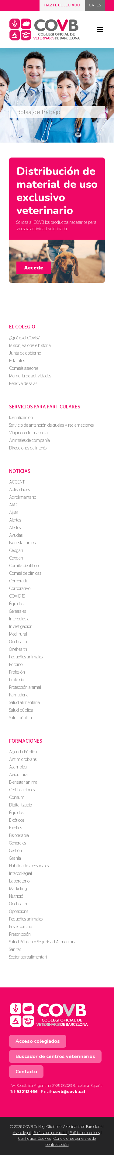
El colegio (22, 326)
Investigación (21, 627)
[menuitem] (91, 5)
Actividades (19, 490)
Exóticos (16, 820)
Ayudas (15, 535)
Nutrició (16, 896)
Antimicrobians (22, 760)
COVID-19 (17, 596)
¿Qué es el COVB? (24, 338)
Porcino (15, 665)
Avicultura (18, 775)
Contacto (26, 1071)
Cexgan (16, 551)
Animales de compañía (29, 441)
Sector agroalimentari (28, 957)
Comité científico (24, 566)
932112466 (27, 1092)
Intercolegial (19, 619)
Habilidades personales (29, 866)
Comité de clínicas (25, 573)
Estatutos (17, 361)
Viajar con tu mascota (28, 433)
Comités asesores (23, 368)
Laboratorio (19, 881)
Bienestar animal (23, 543)
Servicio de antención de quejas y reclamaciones (51, 425)
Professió (16, 680)
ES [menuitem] (99, 5)
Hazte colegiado (62, 5)
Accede (33, 267)
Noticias (19, 471)
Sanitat (15, 950)
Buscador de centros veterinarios (55, 1056)
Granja (15, 858)
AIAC (13, 505)
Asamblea (18, 767)
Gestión (15, 851)
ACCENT (17, 482)
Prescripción (20, 934)
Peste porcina (20, 927)
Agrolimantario (22, 497)
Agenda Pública (23, 752)
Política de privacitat (50, 1133)
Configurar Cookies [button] (34, 1139)
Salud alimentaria (24, 703)
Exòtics (15, 828)
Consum (16, 798)
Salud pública (21, 710)
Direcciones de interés (28, 448)
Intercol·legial (20, 874)
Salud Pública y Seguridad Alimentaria (43, 942)
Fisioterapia (19, 836)
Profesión (17, 672)
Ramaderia (19, 695)
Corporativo (19, 589)
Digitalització (20, 805)
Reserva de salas (23, 384)
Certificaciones (22, 790)
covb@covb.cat (69, 1092)
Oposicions (18, 912)
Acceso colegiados (38, 1041)
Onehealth (18, 642)
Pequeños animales (26, 657)
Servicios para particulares (44, 406)
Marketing (18, 889)
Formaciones (25, 741)
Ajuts (13, 513)
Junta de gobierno (25, 353)
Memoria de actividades (30, 376)
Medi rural (18, 634)
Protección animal (25, 687)
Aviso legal (22, 1133)
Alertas (15, 520)
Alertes (15, 528)
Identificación (21, 418)
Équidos (16, 604)
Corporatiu (18, 581)
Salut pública (20, 718)
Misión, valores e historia (30, 346)
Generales (17, 611)
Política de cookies (85, 1133)
